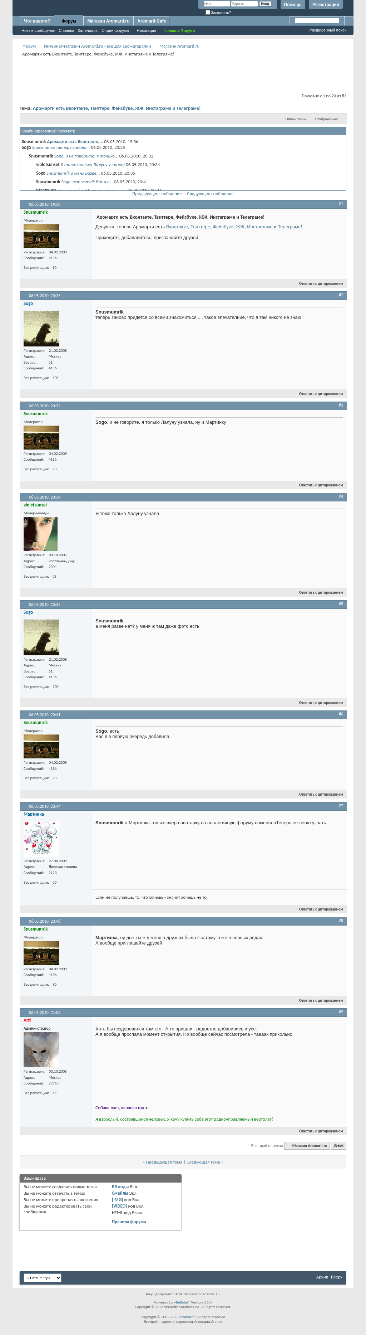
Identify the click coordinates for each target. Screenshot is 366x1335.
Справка (66, 30)
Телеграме (289, 226)
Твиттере (200, 226)
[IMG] (117, 1199)
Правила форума (129, 1221)
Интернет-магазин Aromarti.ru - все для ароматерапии (97, 46)
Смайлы (120, 1193)
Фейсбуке (223, 226)
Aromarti (186, 1317)
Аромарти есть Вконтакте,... (75, 141)
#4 (341, 496)
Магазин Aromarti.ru (108, 21)
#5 (341, 603)
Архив (322, 1277)
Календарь (88, 30)
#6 (341, 714)
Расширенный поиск (327, 30)
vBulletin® (182, 1302)
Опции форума (115, 30)
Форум (68, 21)
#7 (341, 805)
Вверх (338, 1146)
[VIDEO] (119, 1206)
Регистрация (325, 4)
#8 (341, 920)
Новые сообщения (38, 30)
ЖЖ (240, 226)
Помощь (293, 4)
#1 (341, 203)
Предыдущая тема (164, 1162)
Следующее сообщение (210, 193)
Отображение (326, 119)
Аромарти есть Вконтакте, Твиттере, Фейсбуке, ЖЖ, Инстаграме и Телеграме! (117, 108)
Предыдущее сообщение (157, 193)
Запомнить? (218, 13)
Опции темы (296, 119)
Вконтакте (177, 226)
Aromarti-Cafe (151, 21)
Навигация (146, 30)
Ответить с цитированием (318, 283)
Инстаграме (259, 226)
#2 (341, 294)
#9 (341, 1011)
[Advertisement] (183, 74)
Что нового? (37, 21)
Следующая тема (203, 1162)
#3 (341, 405)
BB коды (120, 1186)
